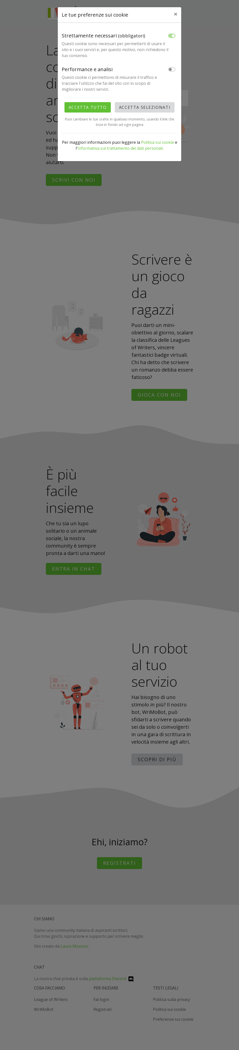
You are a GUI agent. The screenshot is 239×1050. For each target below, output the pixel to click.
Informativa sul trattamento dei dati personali (120, 148)
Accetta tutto (88, 107)
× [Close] (175, 14)
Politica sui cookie (157, 142)
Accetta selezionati (144, 107)
